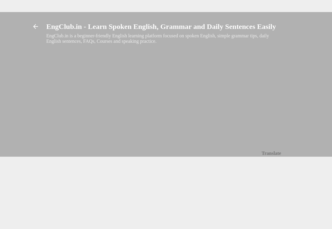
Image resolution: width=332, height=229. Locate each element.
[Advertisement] (163, 87)
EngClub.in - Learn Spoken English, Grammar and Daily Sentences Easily (161, 26)
